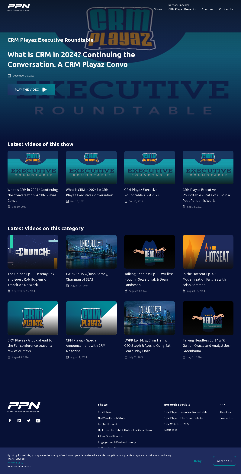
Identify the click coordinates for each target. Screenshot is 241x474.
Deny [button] (198, 461)
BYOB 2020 (171, 430)
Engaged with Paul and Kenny (117, 442)
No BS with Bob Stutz (112, 418)
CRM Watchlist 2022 (176, 424)
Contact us (226, 418)
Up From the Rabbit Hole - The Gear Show (125, 430)
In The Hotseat (107, 424)
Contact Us (226, 9)
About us (207, 9)
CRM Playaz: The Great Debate (183, 418)
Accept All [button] (224, 461)
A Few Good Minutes (111, 436)
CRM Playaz (105, 412)
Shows (158, 9)
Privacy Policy (15, 462)
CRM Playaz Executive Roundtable (185, 412)
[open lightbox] (31, 89)
